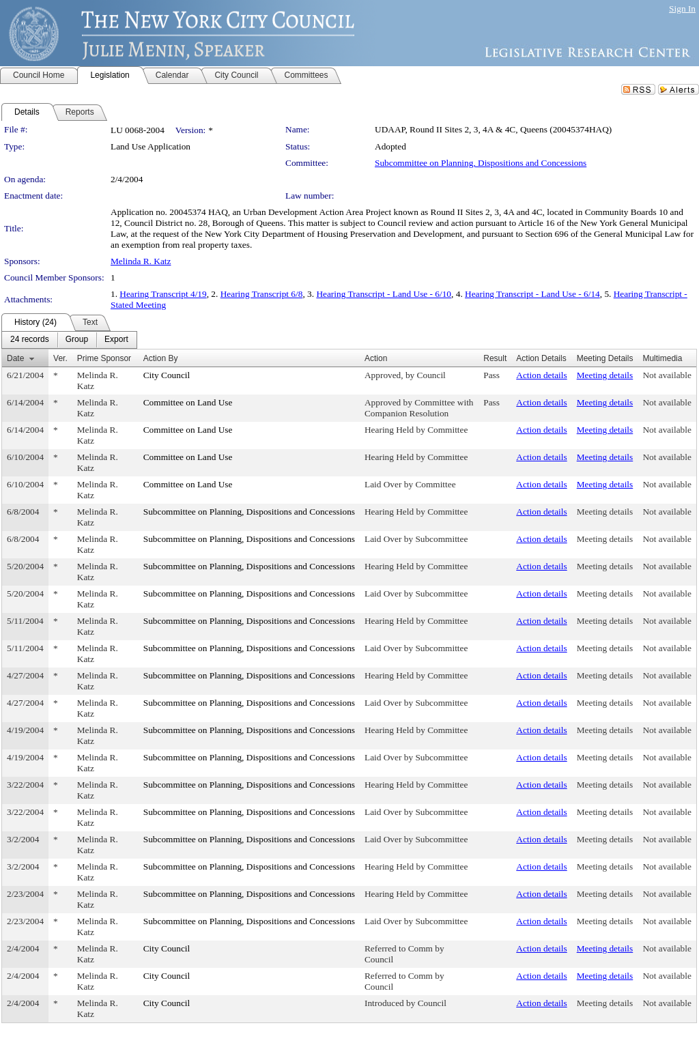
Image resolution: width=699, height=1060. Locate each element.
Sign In (682, 8)
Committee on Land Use (188, 402)
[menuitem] (29, 340)
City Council (166, 375)
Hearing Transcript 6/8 (261, 294)
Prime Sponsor (104, 358)
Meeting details (605, 375)
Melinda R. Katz (141, 261)
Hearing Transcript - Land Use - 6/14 (532, 294)
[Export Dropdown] (116, 340)
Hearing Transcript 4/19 (162, 294)
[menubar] (69, 340)
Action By (160, 358)
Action (376, 358)
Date (15, 358)
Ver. (60, 358)
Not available (666, 375)
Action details (541, 375)
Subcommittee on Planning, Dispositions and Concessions (480, 163)
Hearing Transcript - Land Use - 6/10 (383, 294)
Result (495, 358)
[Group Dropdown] (76, 340)
